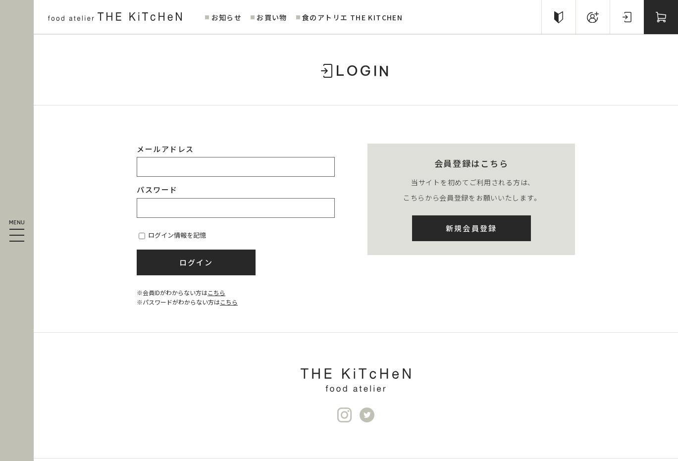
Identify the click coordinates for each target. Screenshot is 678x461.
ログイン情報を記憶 (172, 235)
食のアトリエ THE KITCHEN (352, 17)
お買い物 (272, 17)
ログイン (196, 262)
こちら (216, 292)
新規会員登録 (471, 228)
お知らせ (226, 17)
